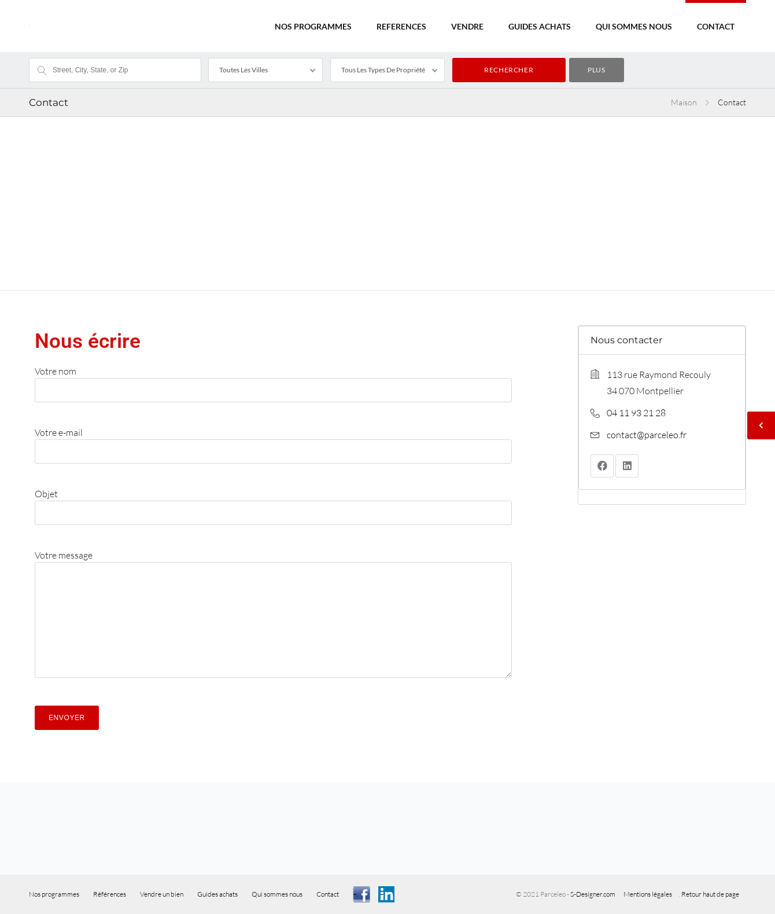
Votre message (273, 618)
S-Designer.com (593, 894)
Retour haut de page (710, 894)
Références (109, 894)
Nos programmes (54, 894)
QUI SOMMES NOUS (634, 26)
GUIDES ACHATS (539, 26)
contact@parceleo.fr (647, 435)
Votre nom (273, 379)
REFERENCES (401, 26)
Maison (684, 102)
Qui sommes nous (277, 894)
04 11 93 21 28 (636, 413)
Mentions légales (647, 894)
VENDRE (467, 26)
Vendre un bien (161, 894)
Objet (273, 502)
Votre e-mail (273, 441)
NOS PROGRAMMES (313, 26)
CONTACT (716, 26)
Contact (327, 894)
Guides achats (217, 894)
